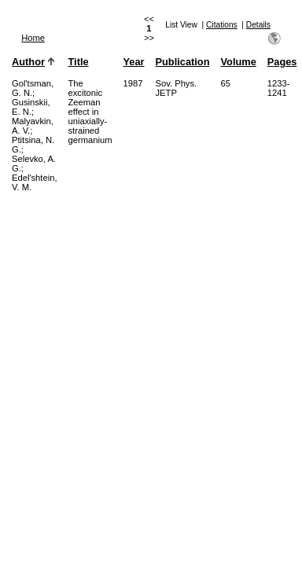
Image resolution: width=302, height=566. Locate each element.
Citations (222, 24)
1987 (132, 83)
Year (133, 62)
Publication (183, 62)
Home (33, 37)
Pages (282, 62)
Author (28, 62)
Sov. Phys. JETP (176, 88)
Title (78, 62)
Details (258, 24)
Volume (238, 62)
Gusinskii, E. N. (31, 106)
